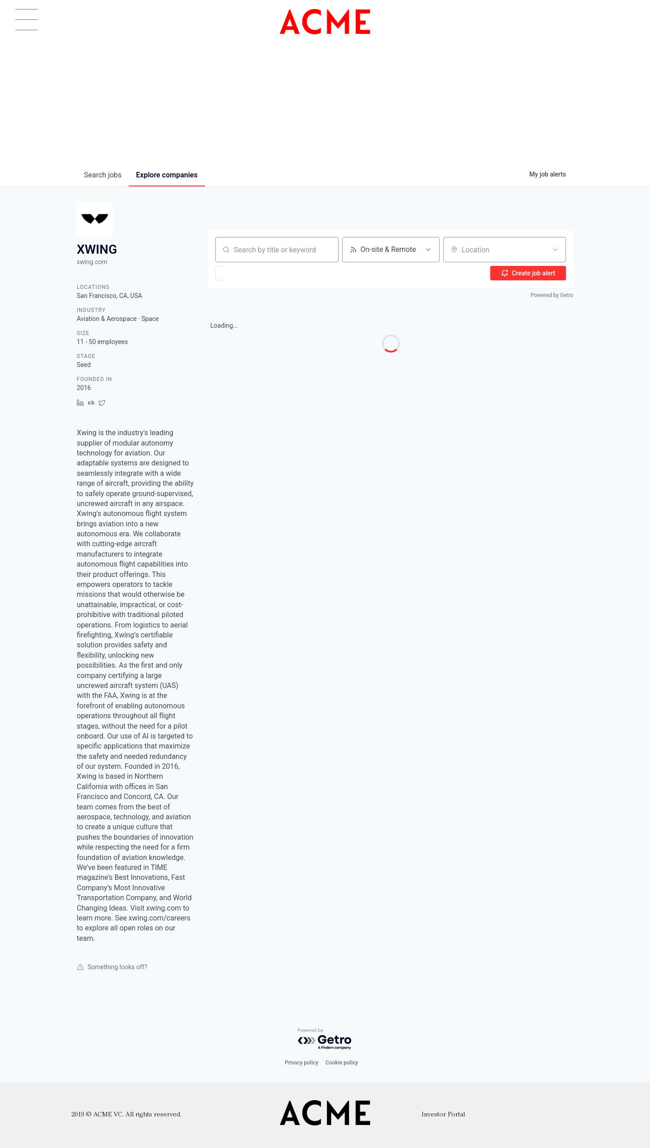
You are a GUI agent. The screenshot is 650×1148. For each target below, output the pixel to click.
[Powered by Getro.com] (325, 1039)
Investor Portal (443, 1114)
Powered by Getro (552, 295)
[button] (245, 273)
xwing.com (92, 261)
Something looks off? (112, 967)
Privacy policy (301, 1063)
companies (166, 175)
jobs (102, 175)
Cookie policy (341, 1063)
